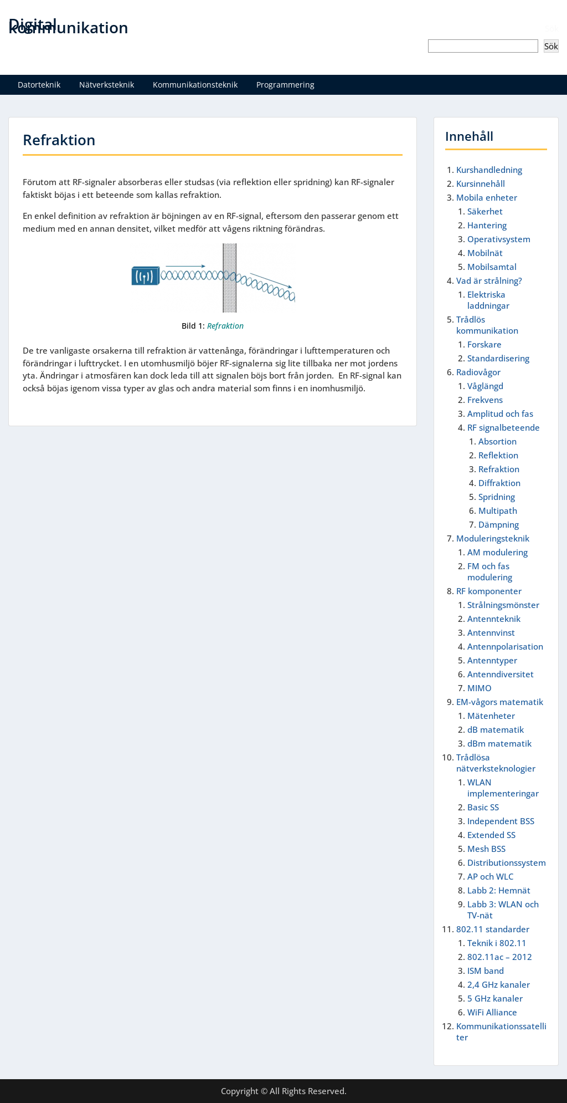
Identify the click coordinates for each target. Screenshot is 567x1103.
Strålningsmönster (503, 604)
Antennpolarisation (505, 646)
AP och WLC (490, 876)
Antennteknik (493, 618)
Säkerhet (485, 211)
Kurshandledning (489, 169)
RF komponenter (489, 590)
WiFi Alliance (492, 1012)
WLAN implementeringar (503, 788)
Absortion (497, 441)
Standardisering (498, 358)
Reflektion (498, 455)
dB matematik (495, 729)
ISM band (485, 970)
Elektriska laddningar (488, 300)
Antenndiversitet (500, 674)
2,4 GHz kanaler (498, 984)
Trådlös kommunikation (487, 325)
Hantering (487, 225)
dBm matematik (499, 743)
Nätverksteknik (106, 84)
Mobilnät (485, 252)
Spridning (496, 496)
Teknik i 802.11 (497, 942)
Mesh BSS (486, 848)
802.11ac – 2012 (499, 956)
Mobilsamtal (492, 266)
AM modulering (497, 552)
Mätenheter (491, 715)
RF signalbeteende (503, 427)
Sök (552, 28)
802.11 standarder (492, 929)
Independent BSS (500, 820)
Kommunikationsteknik (195, 84)
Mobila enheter (486, 197)
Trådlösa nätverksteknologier (495, 763)
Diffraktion (499, 482)
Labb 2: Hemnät (498, 890)
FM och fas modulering (489, 571)
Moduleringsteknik (492, 538)
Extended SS (491, 834)
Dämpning (498, 524)
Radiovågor (478, 371)
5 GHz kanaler (495, 998)
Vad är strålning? (489, 280)
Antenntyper (492, 660)
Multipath (497, 510)
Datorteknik (39, 84)
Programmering (285, 84)
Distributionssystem (506, 862)
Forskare (484, 344)
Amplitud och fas (500, 413)
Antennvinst (491, 632)
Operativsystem (498, 238)
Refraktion (498, 468)
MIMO (479, 687)
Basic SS (483, 807)
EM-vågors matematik (499, 701)
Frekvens (485, 399)
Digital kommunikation (68, 25)
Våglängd (485, 385)
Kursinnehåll (480, 183)
